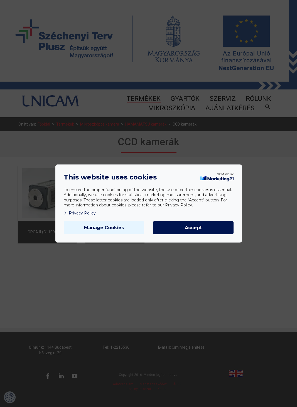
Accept (193, 227)
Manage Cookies (104, 227)
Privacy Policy (80, 213)
